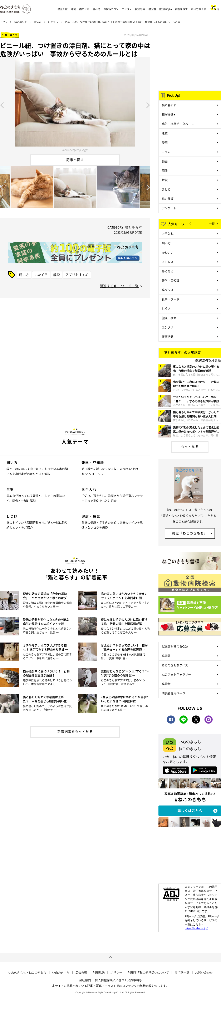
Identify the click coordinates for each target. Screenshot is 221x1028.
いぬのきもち (61, 972)
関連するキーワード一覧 (119, 285)
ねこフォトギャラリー (176, 674)
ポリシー (116, 972)
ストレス (167, 262)
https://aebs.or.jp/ (196, 928)
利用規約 (99, 972)
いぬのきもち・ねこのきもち (27, 972)
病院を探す (181, 9)
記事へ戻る (75, 159)
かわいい (167, 252)
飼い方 (37, 22)
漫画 (165, 142)
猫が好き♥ (168, 114)
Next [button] (148, 104)
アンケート (169, 208)
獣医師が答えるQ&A (175, 646)
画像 (165, 170)
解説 (56, 274)
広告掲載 (81, 972)
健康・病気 (169, 318)
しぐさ (166, 308)
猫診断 (166, 684)
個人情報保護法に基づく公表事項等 (118, 979)
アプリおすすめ (77, 274)
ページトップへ (110, 957)
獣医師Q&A (165, 9)
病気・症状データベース (178, 124)
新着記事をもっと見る (75, 731)
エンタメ (127, 9)
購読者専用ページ (173, 693)
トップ (4, 22)
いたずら (53, 22)
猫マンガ (84, 9)
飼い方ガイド (198, 9)
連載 (73, 9)
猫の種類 (167, 198)
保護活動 (167, 336)
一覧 (212, 223)
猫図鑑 (152, 9)
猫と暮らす (20, 22)
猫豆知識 (63, 9)
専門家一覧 (182, 972)
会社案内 (85, 979)
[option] (75, 105)
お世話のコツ (110, 9)
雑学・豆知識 (170, 280)
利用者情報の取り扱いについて (148, 972)
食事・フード (170, 299)
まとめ (166, 189)
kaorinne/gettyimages (75, 150)
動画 (165, 161)
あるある (167, 271)
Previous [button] (2, 104)
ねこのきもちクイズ (175, 665)
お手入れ (167, 233)
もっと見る (190, 446)
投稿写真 (140, 9)
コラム (166, 152)
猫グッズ (167, 290)
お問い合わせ (204, 972)
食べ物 (96, 9)
